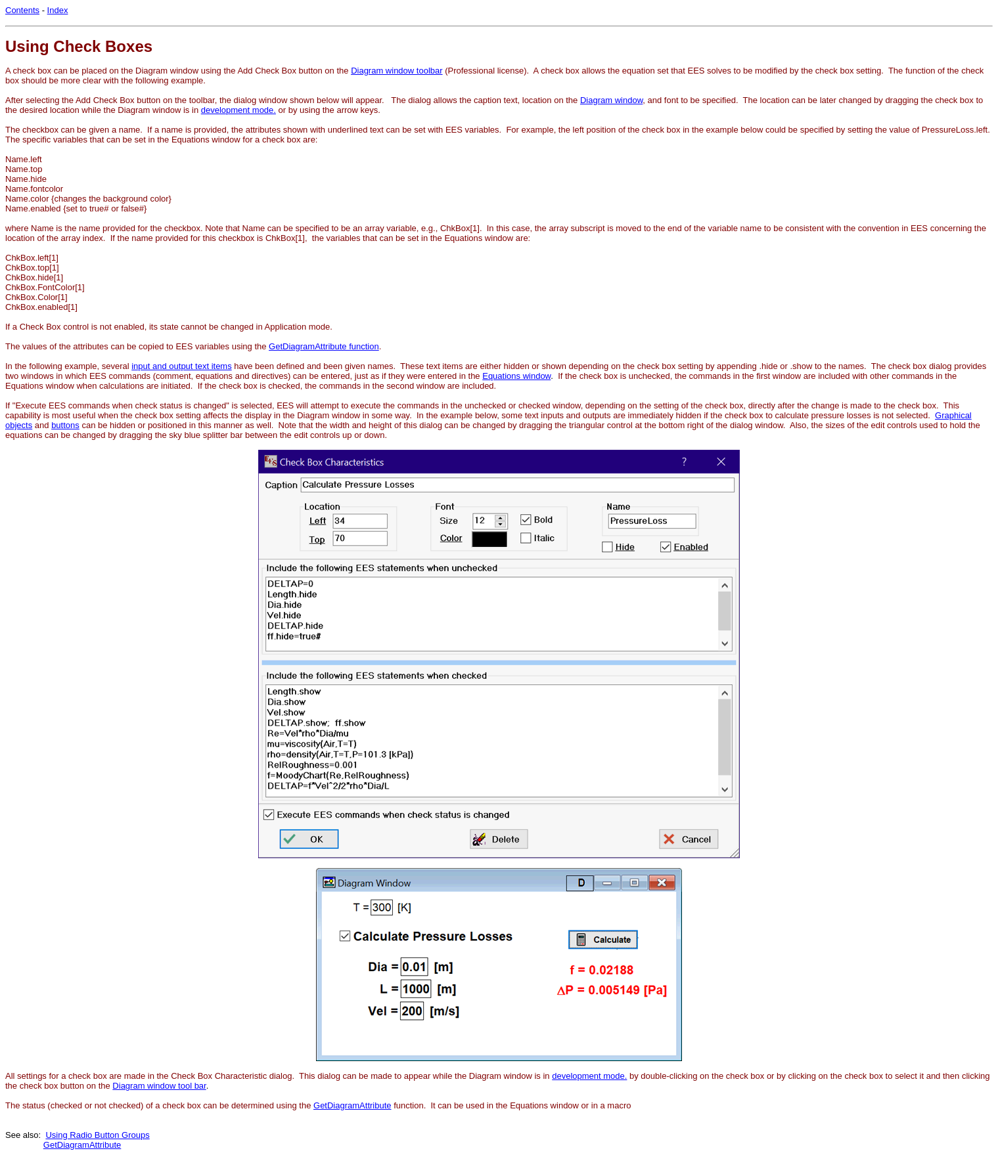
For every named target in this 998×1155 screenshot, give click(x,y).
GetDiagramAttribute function (324, 346)
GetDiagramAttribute (352, 1105)
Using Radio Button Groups (97, 1135)
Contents (22, 10)
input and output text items (181, 366)
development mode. (238, 110)
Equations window (516, 376)
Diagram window (611, 100)
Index (57, 10)
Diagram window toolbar (396, 71)
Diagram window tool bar (159, 1086)
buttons (65, 425)
